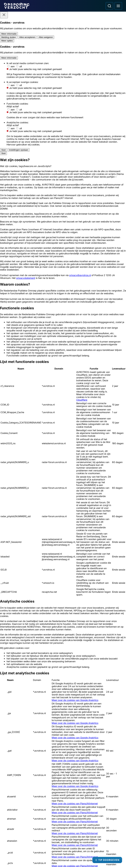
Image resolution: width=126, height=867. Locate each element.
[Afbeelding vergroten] (119, 226)
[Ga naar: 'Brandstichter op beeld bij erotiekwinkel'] (18, 643)
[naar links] (117, 580)
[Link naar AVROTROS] (53, 857)
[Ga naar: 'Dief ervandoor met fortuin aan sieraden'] (108, 643)
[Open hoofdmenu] (118, 6)
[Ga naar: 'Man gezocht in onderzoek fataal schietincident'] (18, 683)
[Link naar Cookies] (32, 841)
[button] (4, 531)
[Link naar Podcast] (32, 811)
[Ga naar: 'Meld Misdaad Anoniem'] (63, 733)
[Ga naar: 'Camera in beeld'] (63, 776)
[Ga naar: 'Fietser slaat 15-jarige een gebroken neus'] (78, 683)
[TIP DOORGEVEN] (107, 860)
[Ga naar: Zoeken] (109, 6)
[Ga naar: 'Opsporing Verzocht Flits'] (48, 643)
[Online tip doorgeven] (63, 514)
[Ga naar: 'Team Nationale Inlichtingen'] (103, 733)
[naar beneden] (117, 590)
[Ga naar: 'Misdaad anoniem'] (63, 466)
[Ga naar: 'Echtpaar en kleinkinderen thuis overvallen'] (48, 683)
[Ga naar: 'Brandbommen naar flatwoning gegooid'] (78, 643)
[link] (33, 611)
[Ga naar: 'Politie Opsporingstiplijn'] (23, 733)
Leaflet (118, 596)
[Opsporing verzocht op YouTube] (85, 836)
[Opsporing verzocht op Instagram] (77, 836)
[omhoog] (117, 575)
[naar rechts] (117, 585)
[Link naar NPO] (71, 857)
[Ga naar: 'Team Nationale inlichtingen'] (25, 467)
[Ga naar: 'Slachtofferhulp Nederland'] (23, 776)
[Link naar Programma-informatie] (32, 823)
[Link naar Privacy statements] (32, 835)
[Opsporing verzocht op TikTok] (94, 836)
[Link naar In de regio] (32, 817)
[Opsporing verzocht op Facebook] (68, 836)
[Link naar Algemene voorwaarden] (32, 829)
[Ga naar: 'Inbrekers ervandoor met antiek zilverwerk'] (108, 683)
